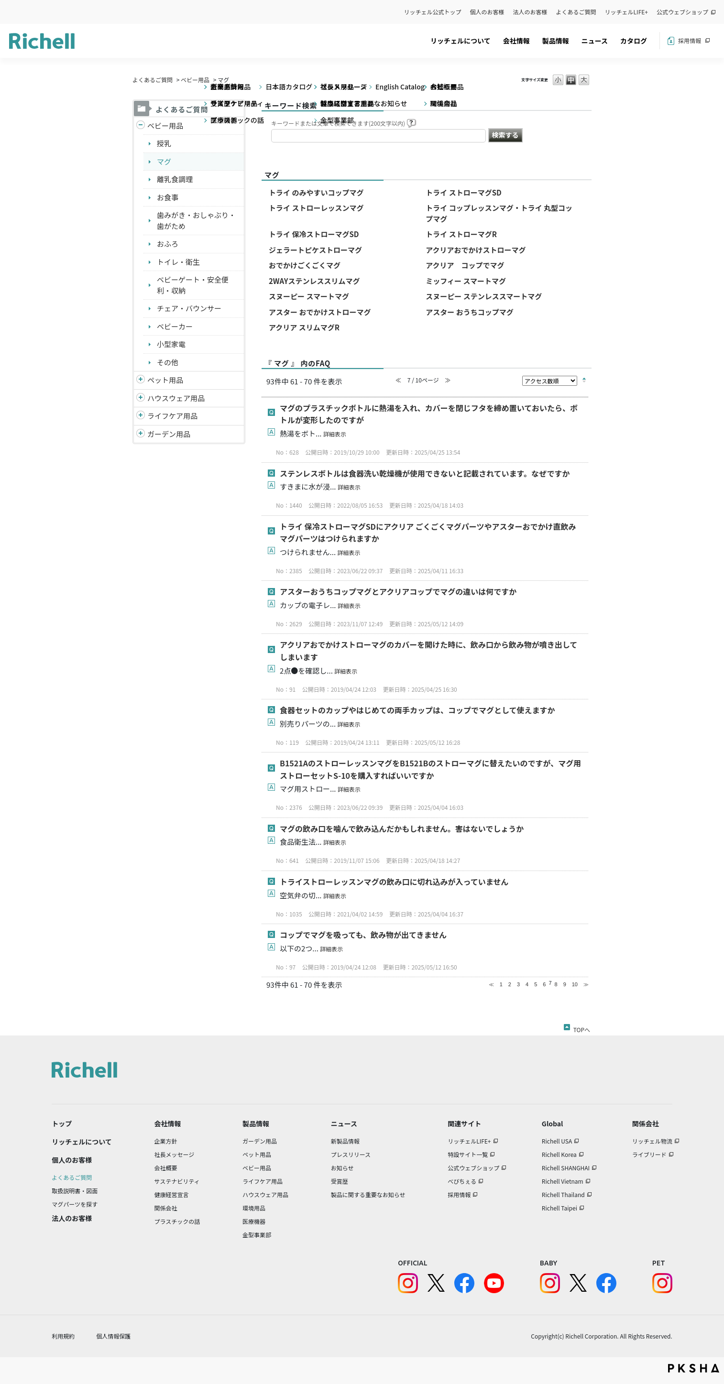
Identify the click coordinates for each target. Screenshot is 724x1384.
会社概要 (165, 1168)
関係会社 (165, 1208)
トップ (62, 1123)
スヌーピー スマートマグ (309, 296)
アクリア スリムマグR (304, 327)
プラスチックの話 (177, 1221)
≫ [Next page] (586, 984)
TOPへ (581, 1027)
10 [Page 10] (575, 984)
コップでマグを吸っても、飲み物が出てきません (363, 934)
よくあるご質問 (576, 12)
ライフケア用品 (172, 416)
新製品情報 (345, 1141)
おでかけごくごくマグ (304, 265)
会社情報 (516, 40)
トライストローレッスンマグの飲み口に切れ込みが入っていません (394, 881)
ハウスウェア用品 (176, 398)
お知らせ (342, 1168)
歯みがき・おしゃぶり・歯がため (196, 220)
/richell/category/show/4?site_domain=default (140, 380)
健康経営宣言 (171, 1194)
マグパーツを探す (75, 1204)
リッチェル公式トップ (432, 12)
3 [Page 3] (518, 984)
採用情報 (689, 40)
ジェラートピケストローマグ (315, 250)
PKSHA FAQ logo (693, 1368)
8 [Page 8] (556, 984)
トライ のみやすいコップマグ (316, 192)
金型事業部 (256, 1235)
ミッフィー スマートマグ (466, 281)
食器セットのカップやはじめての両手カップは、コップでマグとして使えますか (417, 710)
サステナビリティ (177, 1181)
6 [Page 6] (544, 984)
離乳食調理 (175, 179)
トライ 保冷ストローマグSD (314, 234)
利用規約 (63, 1336)
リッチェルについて (460, 40)
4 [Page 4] (527, 984)
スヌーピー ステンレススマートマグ (484, 296)
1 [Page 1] (501, 984)
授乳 (164, 143)
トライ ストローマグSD (463, 192)
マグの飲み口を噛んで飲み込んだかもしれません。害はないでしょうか (402, 828)
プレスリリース (351, 1154)
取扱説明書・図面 (75, 1191)
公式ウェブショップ (682, 12)
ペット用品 (165, 380)
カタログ (633, 40)
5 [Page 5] (535, 984)
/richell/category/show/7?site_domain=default (140, 398)
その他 (167, 362)
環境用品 (253, 1208)
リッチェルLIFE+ (626, 12)
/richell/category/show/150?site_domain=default (140, 434)
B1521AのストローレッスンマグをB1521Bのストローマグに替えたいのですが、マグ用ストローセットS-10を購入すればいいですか (430, 769)
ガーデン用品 (168, 434)
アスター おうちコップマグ (469, 312)
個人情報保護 (113, 1336)
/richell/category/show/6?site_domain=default (140, 416)
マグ (164, 161)
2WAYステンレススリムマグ (314, 281)
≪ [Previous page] (491, 984)
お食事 (167, 197)
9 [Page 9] (564, 984)
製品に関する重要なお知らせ (368, 1194)
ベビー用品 (195, 80)
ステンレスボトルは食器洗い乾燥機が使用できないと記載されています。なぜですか (425, 473)
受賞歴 (339, 1181)
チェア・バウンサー (189, 308)
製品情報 (555, 40)
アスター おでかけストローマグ (320, 312)
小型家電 (171, 344)
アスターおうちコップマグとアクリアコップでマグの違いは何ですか (398, 591)
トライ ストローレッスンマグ (316, 208)
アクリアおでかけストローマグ (476, 250)
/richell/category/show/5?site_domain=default (140, 125)
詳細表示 (334, 434)
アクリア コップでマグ (465, 265)
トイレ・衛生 (178, 262)
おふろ (167, 244)
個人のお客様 (487, 12)
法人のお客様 (530, 12)
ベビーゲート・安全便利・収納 (193, 284)
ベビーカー (175, 326)
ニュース (594, 40)
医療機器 (253, 1221)
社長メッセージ (174, 1154)
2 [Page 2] (509, 984)
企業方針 (165, 1141)
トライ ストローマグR (461, 234)
